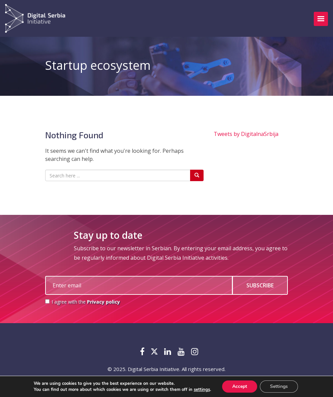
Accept (239, 386)
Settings (279, 386)
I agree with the (82, 302)
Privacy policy (103, 302)
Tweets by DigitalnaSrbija (246, 134)
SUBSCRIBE (260, 285)
